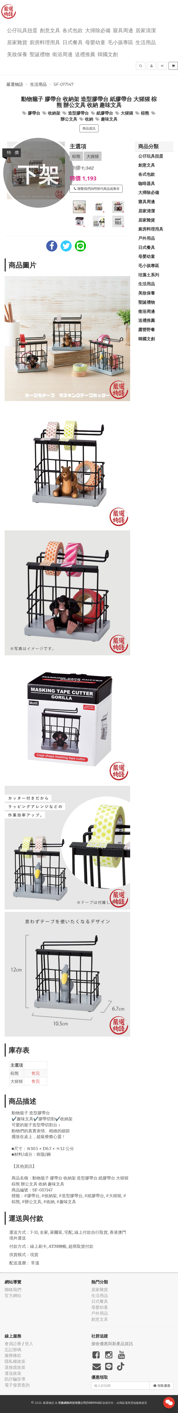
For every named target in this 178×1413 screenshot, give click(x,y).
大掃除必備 (97, 30)
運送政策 (13, 1373)
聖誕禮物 (40, 54)
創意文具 (50, 30)
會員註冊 (13, 1343)
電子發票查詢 (17, 1385)
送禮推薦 (85, 54)
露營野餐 (146, 329)
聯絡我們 (13, 1289)
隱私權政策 (15, 1361)
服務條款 (13, 1355)
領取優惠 (161, 1386)
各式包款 (72, 30)
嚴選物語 (14, 84)
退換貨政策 (15, 1367)
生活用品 (145, 42)
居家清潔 (145, 30)
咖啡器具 (146, 183)
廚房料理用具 (45, 42)
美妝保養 (17, 54)
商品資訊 (89, 128)
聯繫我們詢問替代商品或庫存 (97, 189)
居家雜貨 (17, 42)
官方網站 (13, 1295)
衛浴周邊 (62, 54)
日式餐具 (72, 42)
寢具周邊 (123, 30)
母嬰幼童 (95, 42)
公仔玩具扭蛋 (22, 30)
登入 (29, 1343)
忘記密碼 (13, 1349)
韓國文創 (108, 54)
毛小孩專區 (120, 42)
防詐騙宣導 (15, 1379)
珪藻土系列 (148, 274)
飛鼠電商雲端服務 (130, 1402)
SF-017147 (64, 84)
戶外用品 (146, 238)
